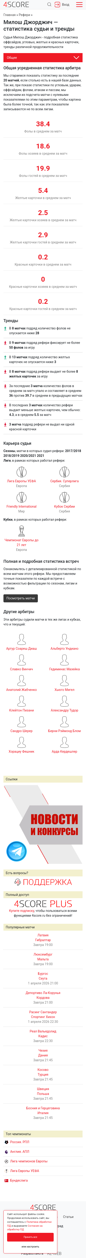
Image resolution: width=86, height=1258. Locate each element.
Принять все (30, 1237)
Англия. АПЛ (17, 1151)
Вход (62, 4)
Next (76, 824)
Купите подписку (21, 911)
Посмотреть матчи (20, 598)
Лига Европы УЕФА (22, 1171)
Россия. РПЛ (17, 1142)
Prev (9, 824)
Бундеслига (16, 1180)
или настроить (30, 1246)
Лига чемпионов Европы (26, 1161)
